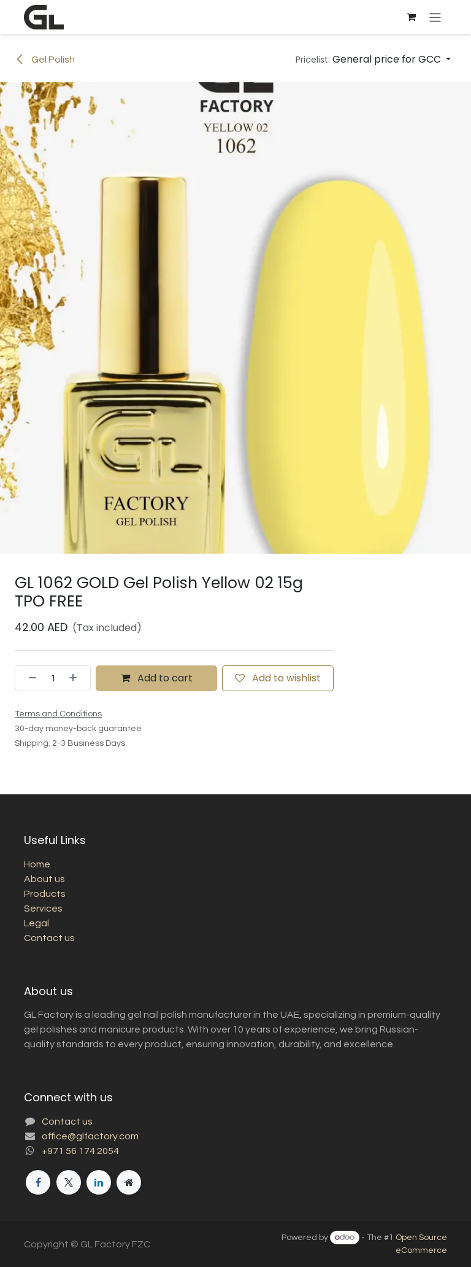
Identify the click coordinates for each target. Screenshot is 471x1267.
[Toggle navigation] (435, 17)
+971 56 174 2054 (80, 1151)
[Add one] (76, 678)
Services (43, 908)
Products (45, 894)
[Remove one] (28, 678)
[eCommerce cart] (411, 17)
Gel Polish (45, 59)
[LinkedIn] (98, 1182)
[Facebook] (38, 1182)
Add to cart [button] (157, 678)
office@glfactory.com (90, 1136)
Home (37, 864)
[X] (68, 1182)
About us (44, 879)
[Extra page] (129, 1182)
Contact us (49, 938)
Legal (36, 923)
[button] (373, 59)
